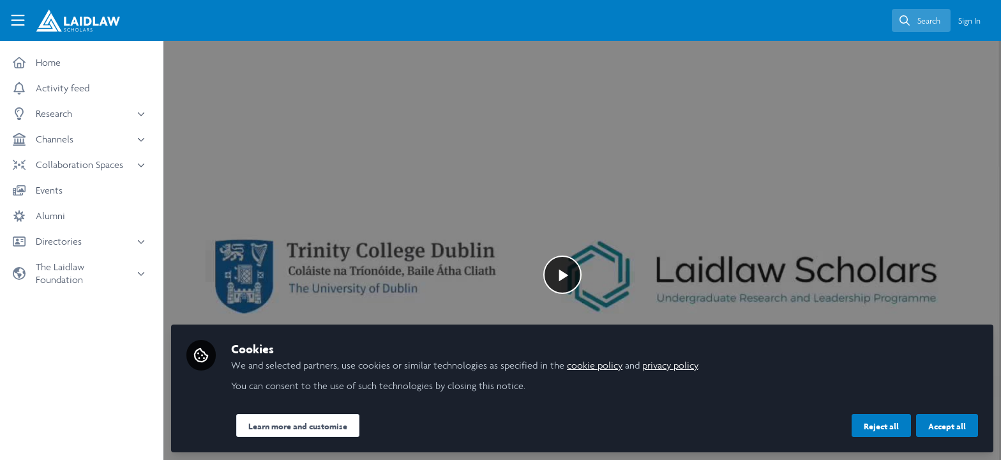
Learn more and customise (297, 426)
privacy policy (670, 365)
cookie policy (594, 365)
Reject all (881, 426)
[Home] (72, 20)
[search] (921, 20)
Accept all (947, 426)
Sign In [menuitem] (969, 20)
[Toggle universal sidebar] (18, 20)
